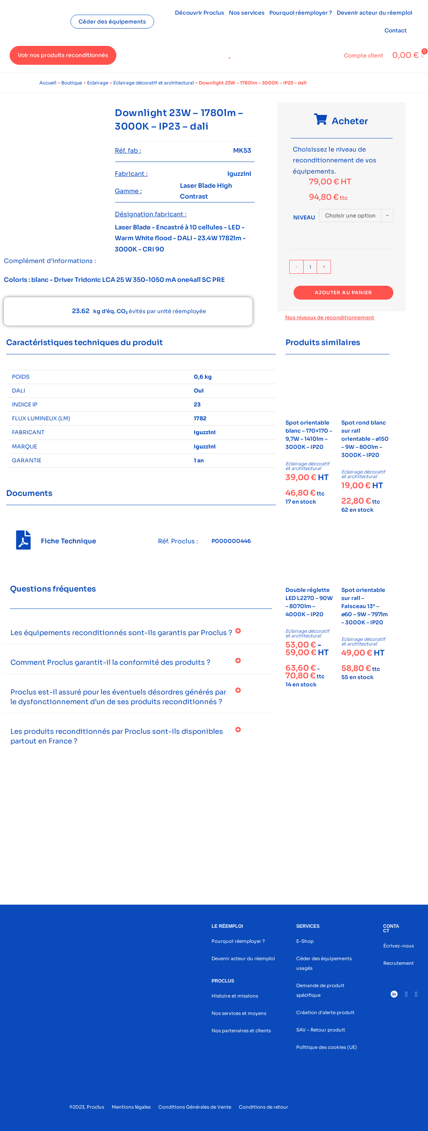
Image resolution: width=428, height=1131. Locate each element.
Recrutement (398, 963)
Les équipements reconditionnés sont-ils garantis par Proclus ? (121, 633)
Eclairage (97, 83)
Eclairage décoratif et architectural (153, 83)
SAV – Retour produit (320, 1030)
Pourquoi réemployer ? (300, 12)
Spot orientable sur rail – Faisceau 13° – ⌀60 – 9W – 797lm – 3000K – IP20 (364, 606)
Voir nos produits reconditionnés (63, 55)
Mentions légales (131, 1107)
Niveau (304, 217)
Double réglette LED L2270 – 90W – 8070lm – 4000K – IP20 (309, 602)
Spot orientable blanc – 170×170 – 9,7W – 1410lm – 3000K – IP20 (308, 434)
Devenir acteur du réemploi (374, 12)
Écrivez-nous (398, 946)
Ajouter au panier (343, 292)
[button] (137, 633)
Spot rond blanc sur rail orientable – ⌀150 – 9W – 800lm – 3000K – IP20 (365, 438)
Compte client (363, 55)
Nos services (247, 12)
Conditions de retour (263, 1107)
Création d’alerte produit (325, 1012)
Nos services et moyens (238, 1013)
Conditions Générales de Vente (194, 1107)
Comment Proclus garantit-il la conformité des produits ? (110, 662)
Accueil (47, 83)
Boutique (71, 83)
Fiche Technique (68, 541)
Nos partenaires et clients (241, 1030)
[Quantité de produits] (310, 267)
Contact (395, 30)
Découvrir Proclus (199, 12)
